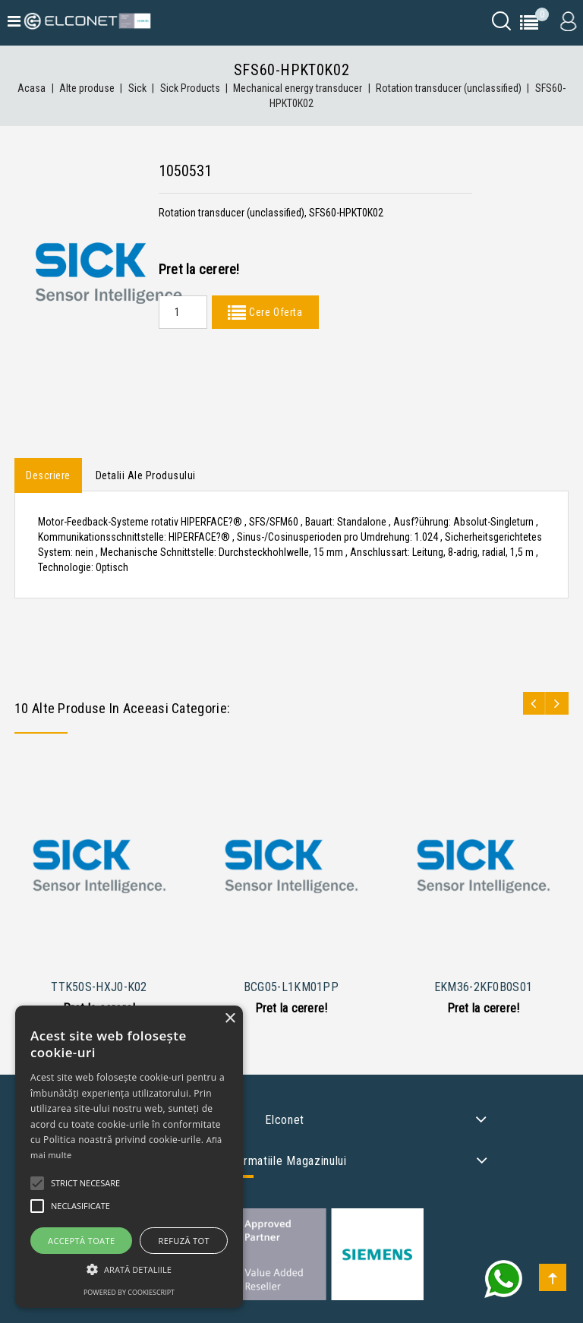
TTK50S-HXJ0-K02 (99, 987)
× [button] (229, 1019)
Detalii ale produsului (146, 475)
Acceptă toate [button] (81, 1240)
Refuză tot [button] (184, 1240)
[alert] (129, 1157)
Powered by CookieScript (129, 1292)
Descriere (48, 475)
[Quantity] (183, 312)
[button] (129, 1269)
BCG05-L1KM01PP (291, 987)
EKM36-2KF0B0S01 (483, 987)
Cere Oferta (274, 312)
